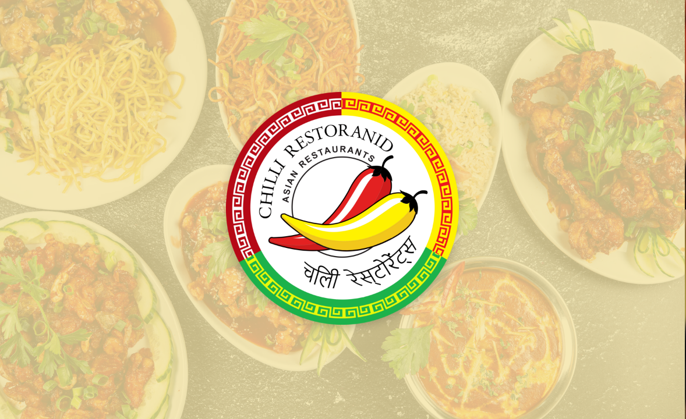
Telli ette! (515, 195)
